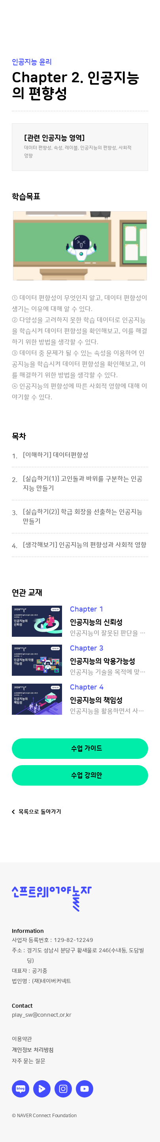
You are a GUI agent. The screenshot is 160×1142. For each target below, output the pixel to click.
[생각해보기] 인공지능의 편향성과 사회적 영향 (85, 545)
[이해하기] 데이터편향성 (55, 455)
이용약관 (22, 1039)
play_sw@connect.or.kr (42, 1015)
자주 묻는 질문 (28, 1061)
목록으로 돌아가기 (40, 812)
